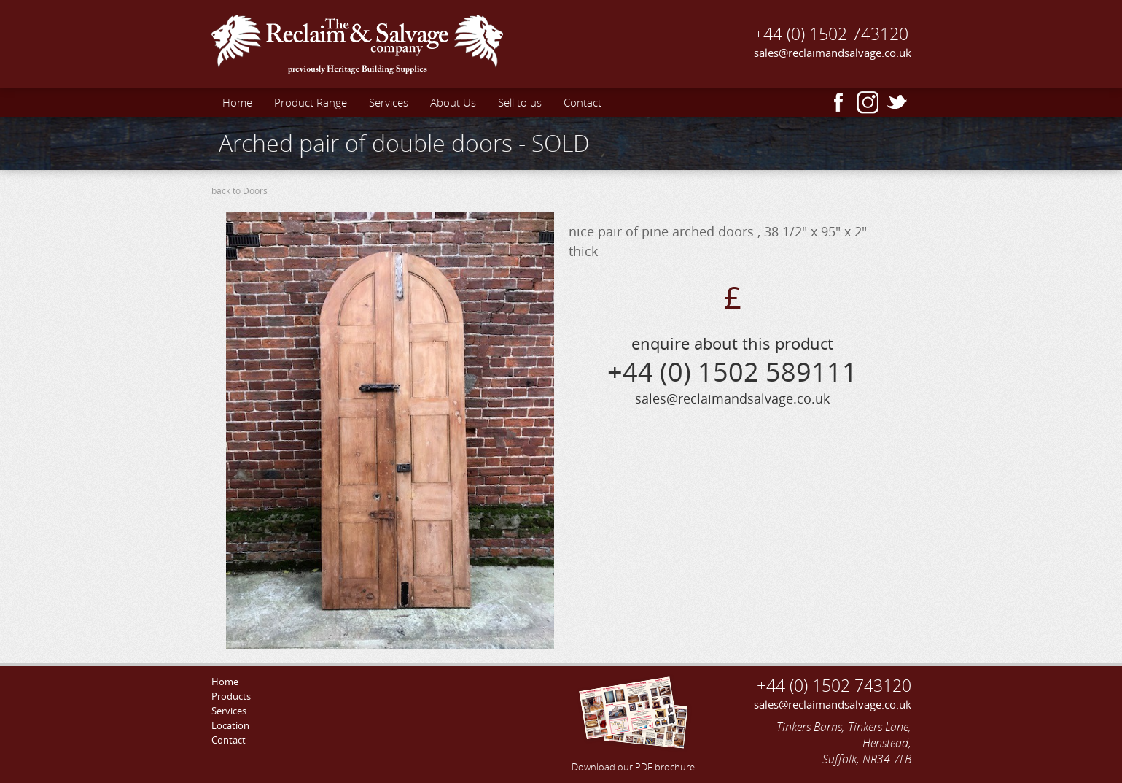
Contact (582, 102)
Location (230, 725)
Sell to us (520, 102)
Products (231, 696)
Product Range (310, 102)
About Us (453, 102)
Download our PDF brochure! (634, 722)
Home (237, 102)
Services (388, 102)
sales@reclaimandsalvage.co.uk (832, 52)
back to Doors (239, 191)
